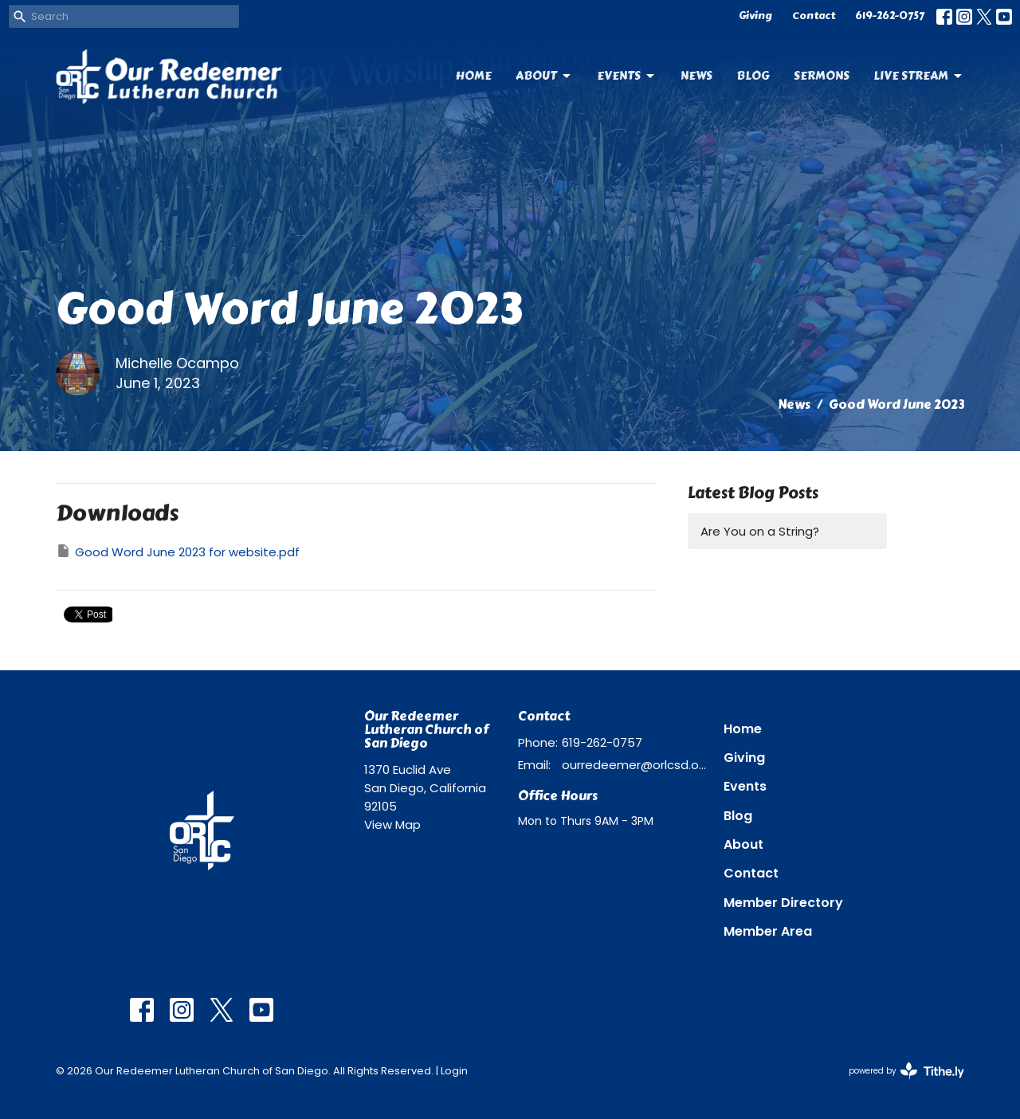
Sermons (821, 75)
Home (474, 75)
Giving (755, 16)
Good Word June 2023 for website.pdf (178, 551)
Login (454, 1070)
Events (627, 75)
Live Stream (918, 75)
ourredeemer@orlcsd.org (635, 764)
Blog (753, 75)
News (696, 75)
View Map (392, 824)
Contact (813, 16)
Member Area (768, 931)
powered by (906, 1071)
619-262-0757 (889, 16)
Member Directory (783, 902)
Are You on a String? (759, 531)
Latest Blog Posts (753, 493)
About (544, 75)
